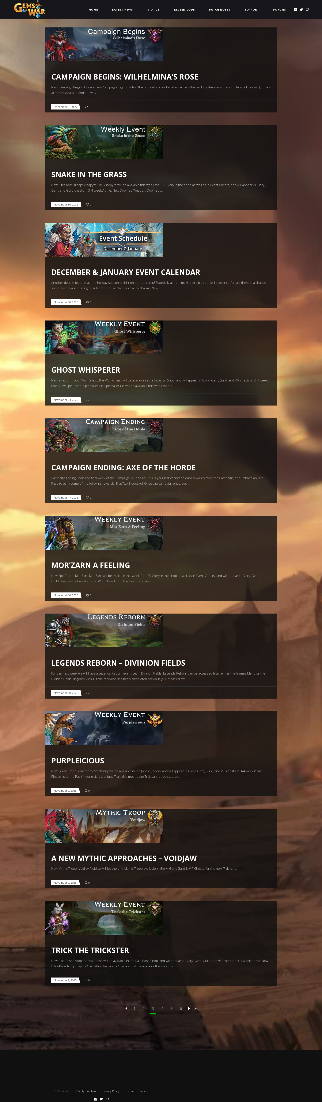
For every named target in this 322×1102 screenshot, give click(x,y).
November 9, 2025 (65, 790)
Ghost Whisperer (85, 370)
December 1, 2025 (65, 107)
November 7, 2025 (65, 882)
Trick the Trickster (90, 950)
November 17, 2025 (66, 497)
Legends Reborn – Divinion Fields (118, 663)
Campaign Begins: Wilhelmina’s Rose (124, 77)
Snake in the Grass (89, 174)
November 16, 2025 (66, 595)
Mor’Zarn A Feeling (90, 565)
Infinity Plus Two (86, 1091)
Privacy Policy (111, 1091)
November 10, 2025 (66, 693)
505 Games (62, 1091)
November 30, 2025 (66, 204)
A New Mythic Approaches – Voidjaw (124, 858)
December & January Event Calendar (125, 272)
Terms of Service (136, 1091)
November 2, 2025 (65, 980)
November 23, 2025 (66, 400)
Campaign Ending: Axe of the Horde (123, 467)
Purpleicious (77, 760)
